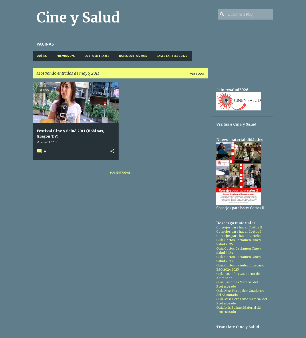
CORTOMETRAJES (96, 55)
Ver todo (197, 73)
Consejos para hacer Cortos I (238, 232)
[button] (112, 151)
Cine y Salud (78, 17)
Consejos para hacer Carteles (238, 236)
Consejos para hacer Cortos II (239, 227)
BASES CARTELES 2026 (172, 55)
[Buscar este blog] (250, 14)
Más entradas (120, 172)
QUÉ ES (42, 55)
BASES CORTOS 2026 (133, 55)
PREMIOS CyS (65, 55)
